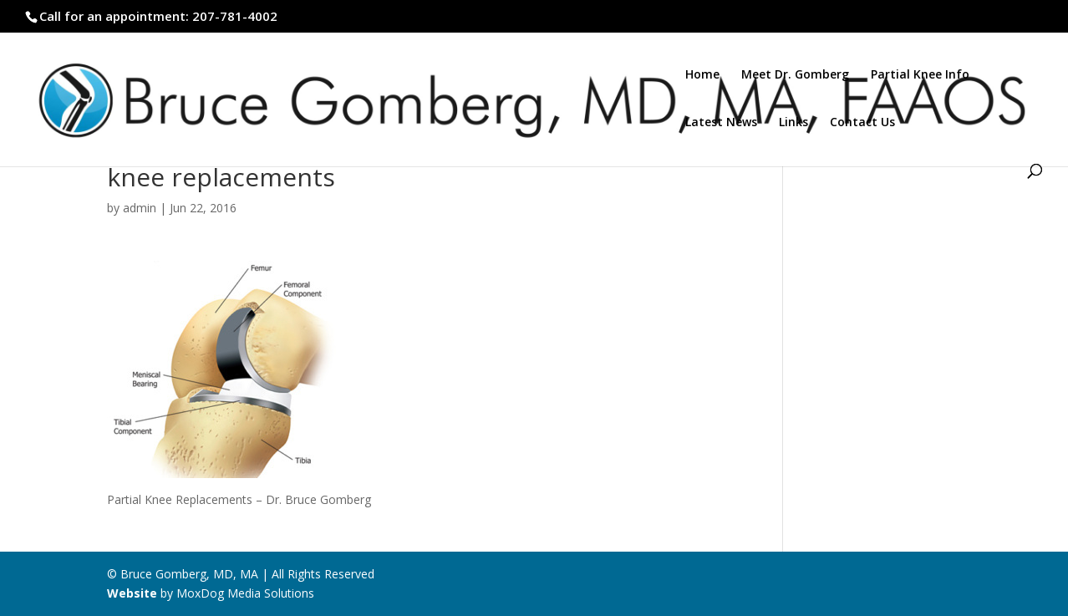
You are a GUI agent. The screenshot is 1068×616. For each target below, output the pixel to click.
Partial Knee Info (920, 75)
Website (132, 593)
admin (139, 208)
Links (793, 123)
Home (702, 75)
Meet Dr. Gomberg (795, 75)
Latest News (721, 123)
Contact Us (862, 123)
